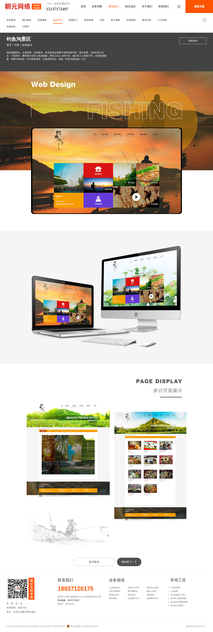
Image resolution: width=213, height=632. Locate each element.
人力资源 (162, 20)
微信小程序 (151, 591)
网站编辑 (113, 598)
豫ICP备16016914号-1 (196, 626)
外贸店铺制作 (115, 591)
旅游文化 (57, 20)
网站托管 (132, 595)
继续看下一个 (129, 561)
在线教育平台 (133, 598)
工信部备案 (175, 587)
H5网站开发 (114, 595)
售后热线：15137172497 (68, 600)
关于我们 (147, 6)
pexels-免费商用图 (178, 598)
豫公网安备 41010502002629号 (84, 626)
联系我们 (164, 6)
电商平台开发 (133, 587)
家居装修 (88, 20)
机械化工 (73, 20)
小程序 (25, 26)
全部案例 (11, 20)
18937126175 (75, 589)
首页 (83, 6)
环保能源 (131, 20)
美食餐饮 (42, 20)
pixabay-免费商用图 (178, 602)
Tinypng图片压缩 (177, 595)
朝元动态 (130, 6)
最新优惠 (199, 6)
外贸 (102, 20)
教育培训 (146, 20)
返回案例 (94, 561)
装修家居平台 (152, 598)
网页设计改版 (152, 587)
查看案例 (192, 41)
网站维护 (150, 595)
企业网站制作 (115, 587)
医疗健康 (115, 20)
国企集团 (26, 20)
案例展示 (113, 6)
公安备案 (174, 591)
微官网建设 (132, 591)
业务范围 (97, 6)
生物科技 (11, 26)
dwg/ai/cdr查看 (176, 605)
